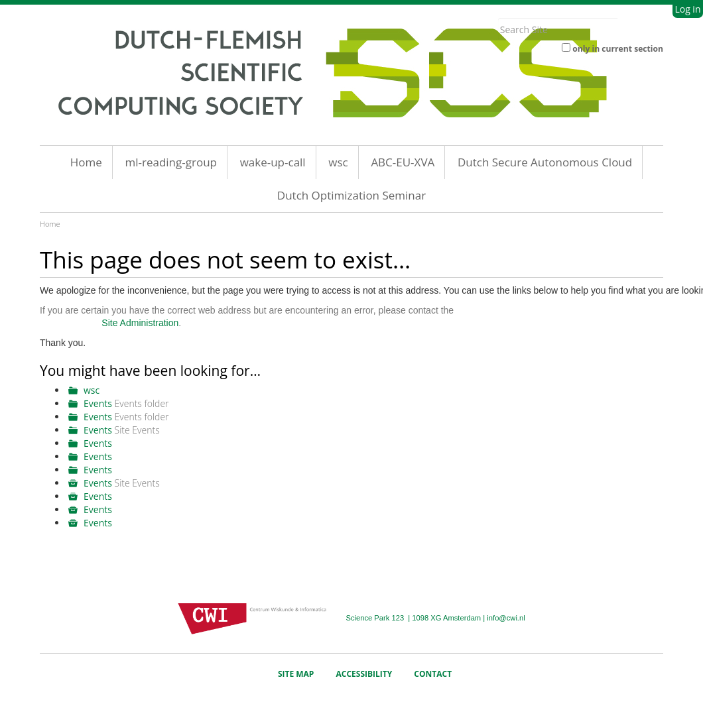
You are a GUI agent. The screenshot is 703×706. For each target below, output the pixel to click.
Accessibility (364, 673)
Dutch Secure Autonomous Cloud (545, 162)
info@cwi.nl (506, 618)
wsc (338, 162)
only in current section (617, 48)
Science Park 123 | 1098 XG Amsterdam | (416, 618)
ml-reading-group (171, 162)
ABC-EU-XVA (402, 162)
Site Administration (139, 323)
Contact (433, 673)
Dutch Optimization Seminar (351, 195)
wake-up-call (273, 162)
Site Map (296, 673)
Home (86, 162)
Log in (687, 9)
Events (98, 403)
